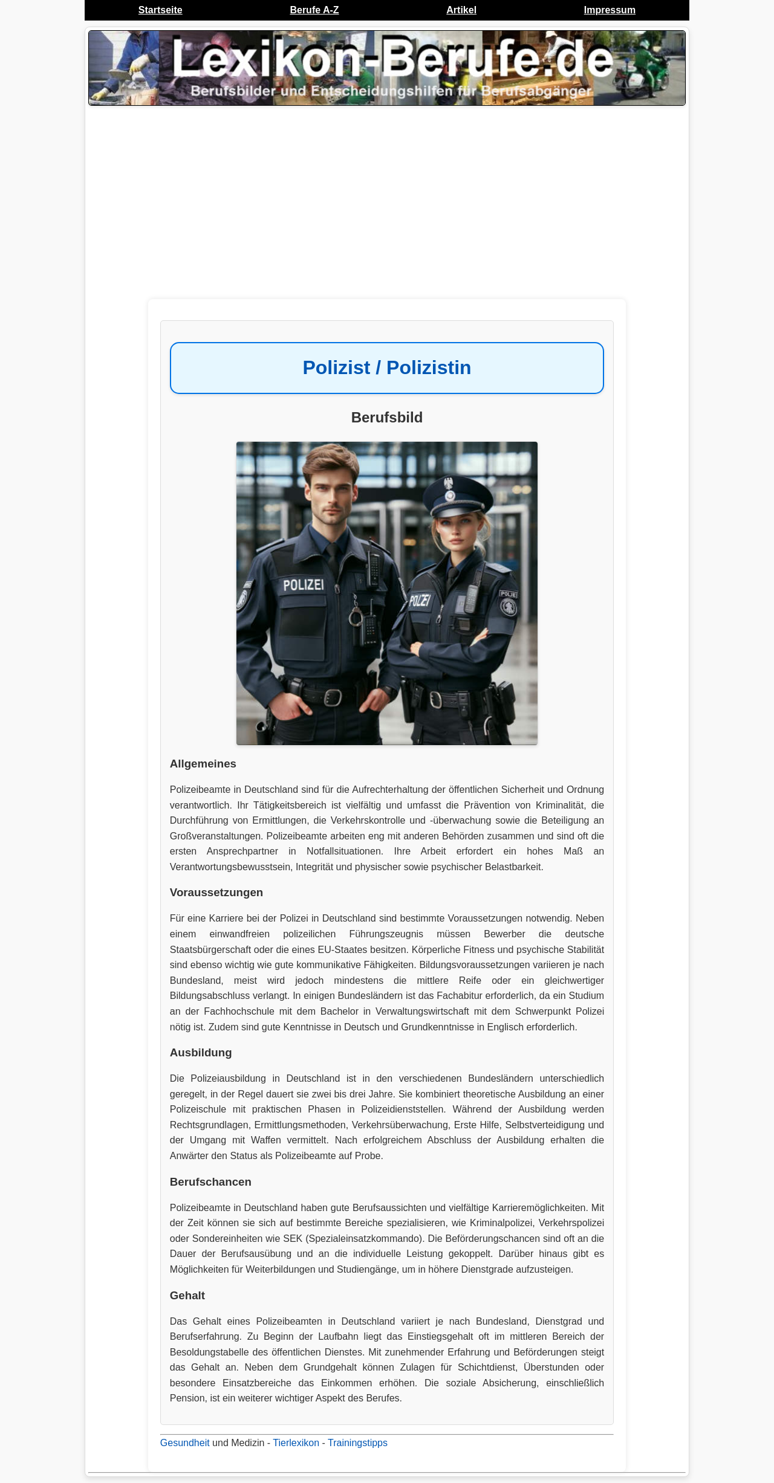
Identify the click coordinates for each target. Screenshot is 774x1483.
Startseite (160, 10)
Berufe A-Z (314, 10)
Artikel (461, 10)
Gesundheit (185, 1443)
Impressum (610, 10)
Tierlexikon (296, 1443)
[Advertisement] (387, 205)
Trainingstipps (358, 1443)
